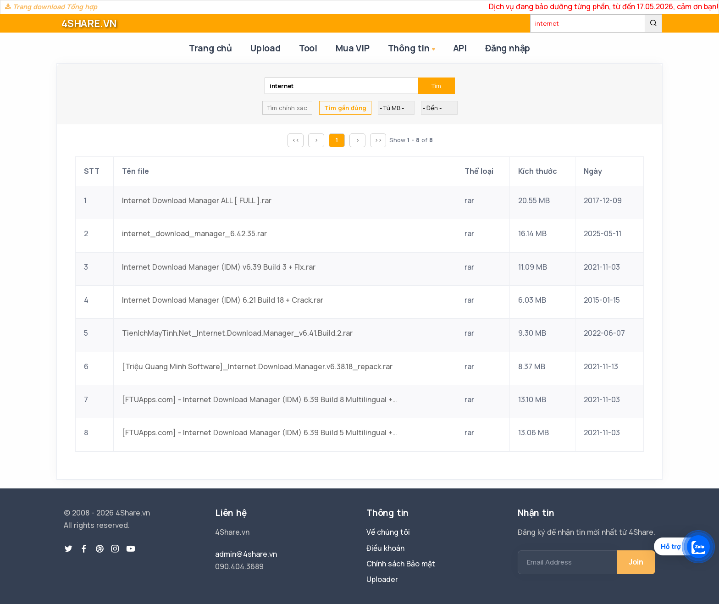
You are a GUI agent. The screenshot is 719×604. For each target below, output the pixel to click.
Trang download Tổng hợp (51, 6)
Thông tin (412, 48)
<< (295, 140)
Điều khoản (385, 548)
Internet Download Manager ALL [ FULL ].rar (196, 200)
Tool (308, 48)
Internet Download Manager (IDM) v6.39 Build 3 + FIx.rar (218, 267)
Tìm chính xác (287, 108)
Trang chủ (210, 48)
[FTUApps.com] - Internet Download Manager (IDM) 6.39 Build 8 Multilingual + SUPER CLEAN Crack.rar (259, 399)
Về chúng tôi (388, 532)
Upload (265, 48)
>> (378, 140)
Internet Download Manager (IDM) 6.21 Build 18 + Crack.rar (222, 300)
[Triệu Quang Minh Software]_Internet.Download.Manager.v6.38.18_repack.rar (257, 366)
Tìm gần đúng (345, 108)
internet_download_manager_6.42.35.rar (194, 233)
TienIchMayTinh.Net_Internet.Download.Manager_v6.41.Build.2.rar (237, 333)
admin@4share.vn (246, 554)
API (460, 48)
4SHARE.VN (88, 23)
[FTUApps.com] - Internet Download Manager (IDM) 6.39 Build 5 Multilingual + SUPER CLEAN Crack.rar (259, 432)
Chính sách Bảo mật (400, 564)
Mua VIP (353, 48)
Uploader (382, 579)
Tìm (436, 86)
